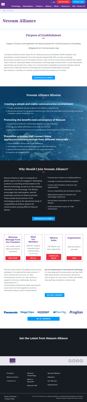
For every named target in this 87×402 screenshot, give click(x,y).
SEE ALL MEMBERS (43, 319)
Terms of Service (10, 396)
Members (51, 377)
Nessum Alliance (54, 373)
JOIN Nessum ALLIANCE (43, 78)
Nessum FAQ (32, 385)
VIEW (74, 258)
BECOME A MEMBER (54, 295)
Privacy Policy (10, 399)
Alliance (48, 6)
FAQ (73, 6)
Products (39, 6)
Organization (53, 385)
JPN (54, 2)
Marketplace (28, 6)
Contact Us (80, 6)
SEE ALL (33, 258)
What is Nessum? (30, 380)
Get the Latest (64, 2)
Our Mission (52, 381)
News (56, 6)
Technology (15, 6)
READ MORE (13, 258)
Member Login (79, 2)
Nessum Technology (31, 374)
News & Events (12, 377)
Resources (65, 6)
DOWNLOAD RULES (53, 257)
